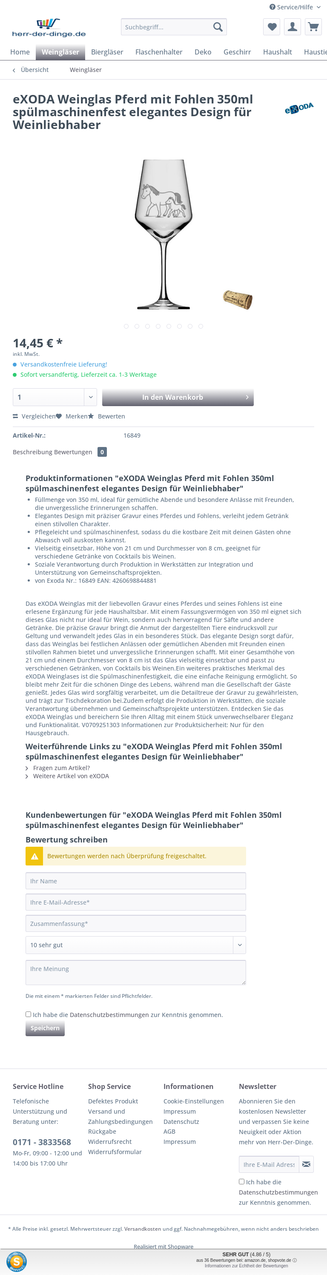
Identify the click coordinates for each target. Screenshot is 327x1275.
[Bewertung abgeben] (136, 945)
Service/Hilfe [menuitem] (292, 7)
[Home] (20, 52)
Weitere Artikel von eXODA (67, 776)
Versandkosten (142, 1228)
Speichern (45, 1028)
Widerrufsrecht (110, 1141)
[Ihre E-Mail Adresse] (269, 1164)
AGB (169, 1131)
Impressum (180, 1111)
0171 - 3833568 (42, 1142)
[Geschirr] (237, 52)
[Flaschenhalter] (159, 52)
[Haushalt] (277, 52)
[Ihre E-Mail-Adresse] (136, 902)
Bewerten (106, 416)
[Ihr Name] (136, 880)
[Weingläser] (60, 52)
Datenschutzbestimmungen (109, 1015)
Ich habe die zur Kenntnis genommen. (128, 1015)
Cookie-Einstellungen (194, 1101)
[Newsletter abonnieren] (306, 1164)
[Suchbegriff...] (174, 26)
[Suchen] (218, 26)
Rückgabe (102, 1131)
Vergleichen (34, 416)
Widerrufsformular (115, 1152)
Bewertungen (80, 452)
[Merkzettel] (271, 26)
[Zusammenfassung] (136, 923)
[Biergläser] (107, 52)
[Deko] (203, 52)
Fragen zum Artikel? (58, 768)
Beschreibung (32, 452)
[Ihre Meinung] (136, 972)
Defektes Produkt (113, 1101)
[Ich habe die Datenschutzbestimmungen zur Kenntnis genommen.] (28, 1014)
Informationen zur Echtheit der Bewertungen (246, 1266)
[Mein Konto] (292, 26)
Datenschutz (181, 1121)
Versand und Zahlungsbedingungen (120, 1116)
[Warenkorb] (313, 26)
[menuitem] (174, 30)
